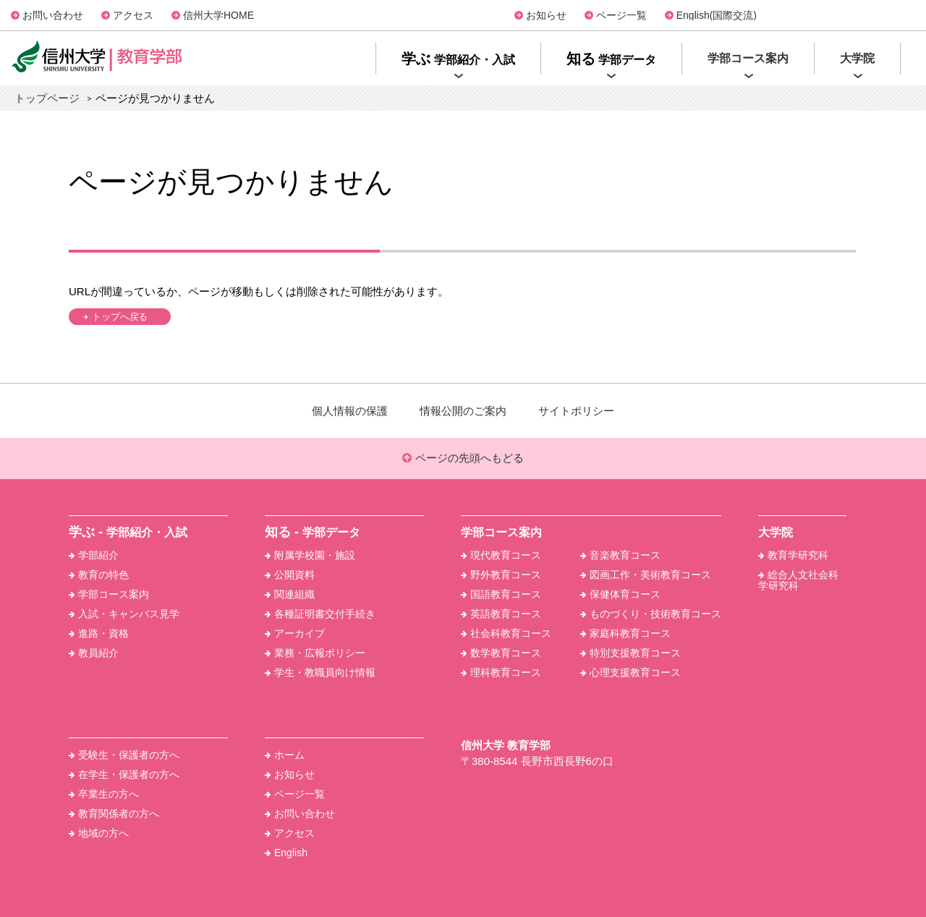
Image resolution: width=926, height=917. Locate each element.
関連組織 (290, 594)
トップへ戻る (120, 316)
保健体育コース (620, 594)
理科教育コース (501, 672)
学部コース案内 (109, 594)
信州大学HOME (218, 15)
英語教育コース (501, 614)
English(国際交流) (716, 15)
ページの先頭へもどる (462, 458)
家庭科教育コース (625, 633)
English (286, 852)
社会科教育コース (506, 633)
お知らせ (546, 15)
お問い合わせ (52, 15)
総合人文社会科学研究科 (798, 580)
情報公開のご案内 (463, 411)
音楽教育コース (620, 555)
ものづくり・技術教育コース (650, 614)
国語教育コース (501, 594)
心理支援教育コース (630, 672)
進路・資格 (99, 633)
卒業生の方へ (104, 794)
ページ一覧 (621, 15)
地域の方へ (99, 833)
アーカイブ (295, 633)
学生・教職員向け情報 (320, 672)
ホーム (285, 755)
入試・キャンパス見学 (124, 614)
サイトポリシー (576, 411)
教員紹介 (94, 653)
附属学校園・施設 (310, 555)
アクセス (133, 15)
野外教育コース (501, 574)
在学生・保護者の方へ (124, 774)
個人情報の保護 (350, 411)
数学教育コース (501, 653)
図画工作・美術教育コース (645, 574)
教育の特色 (99, 574)
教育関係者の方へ (114, 813)
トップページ (47, 98)
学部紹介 (94, 555)
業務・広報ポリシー (315, 653)
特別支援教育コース (630, 653)
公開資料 (290, 574)
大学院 (775, 532)
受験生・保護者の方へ (124, 755)
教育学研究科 (793, 555)
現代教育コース (501, 555)
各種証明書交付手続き (320, 614)
